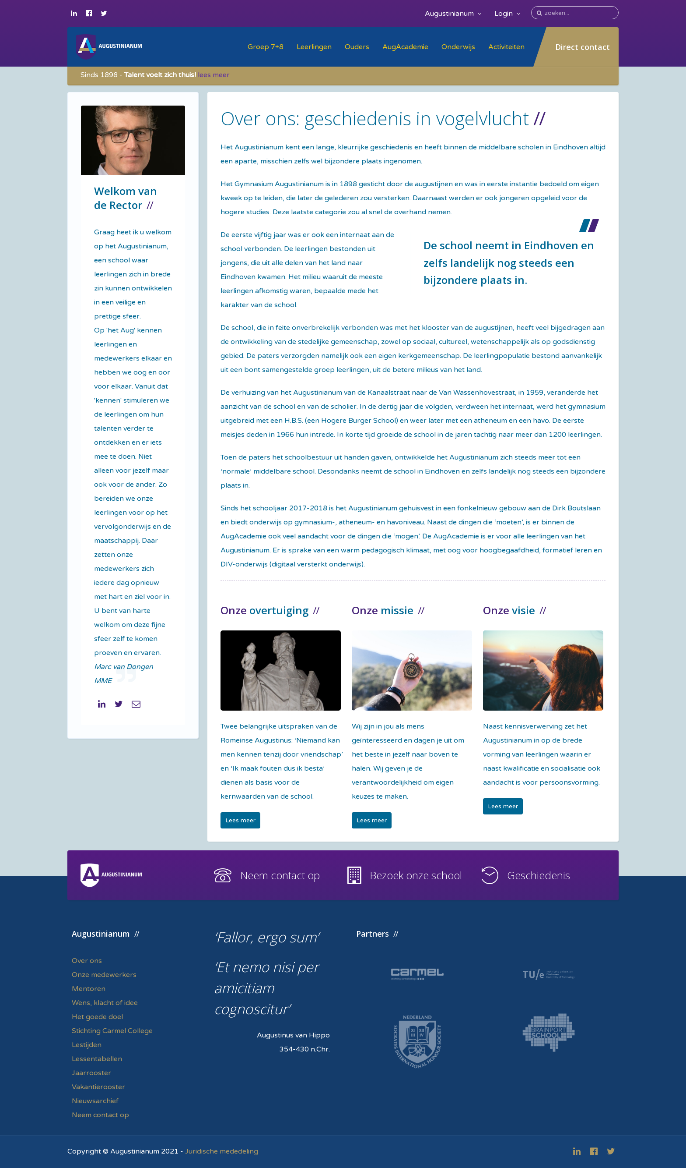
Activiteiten (506, 46)
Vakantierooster (98, 1087)
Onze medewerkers (104, 974)
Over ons (87, 960)
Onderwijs (458, 46)
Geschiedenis (538, 875)
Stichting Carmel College (112, 1030)
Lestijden (87, 1045)
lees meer (214, 75)
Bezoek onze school (416, 875)
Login (507, 13)
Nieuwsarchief (95, 1101)
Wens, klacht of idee (105, 1002)
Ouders (357, 46)
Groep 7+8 (266, 46)
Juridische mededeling (221, 1151)
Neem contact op (280, 875)
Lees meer (240, 820)
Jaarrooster (91, 1073)
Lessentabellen (97, 1059)
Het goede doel (97, 1016)
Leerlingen (314, 46)
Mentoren (88, 988)
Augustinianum (453, 13)
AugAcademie (405, 46)
